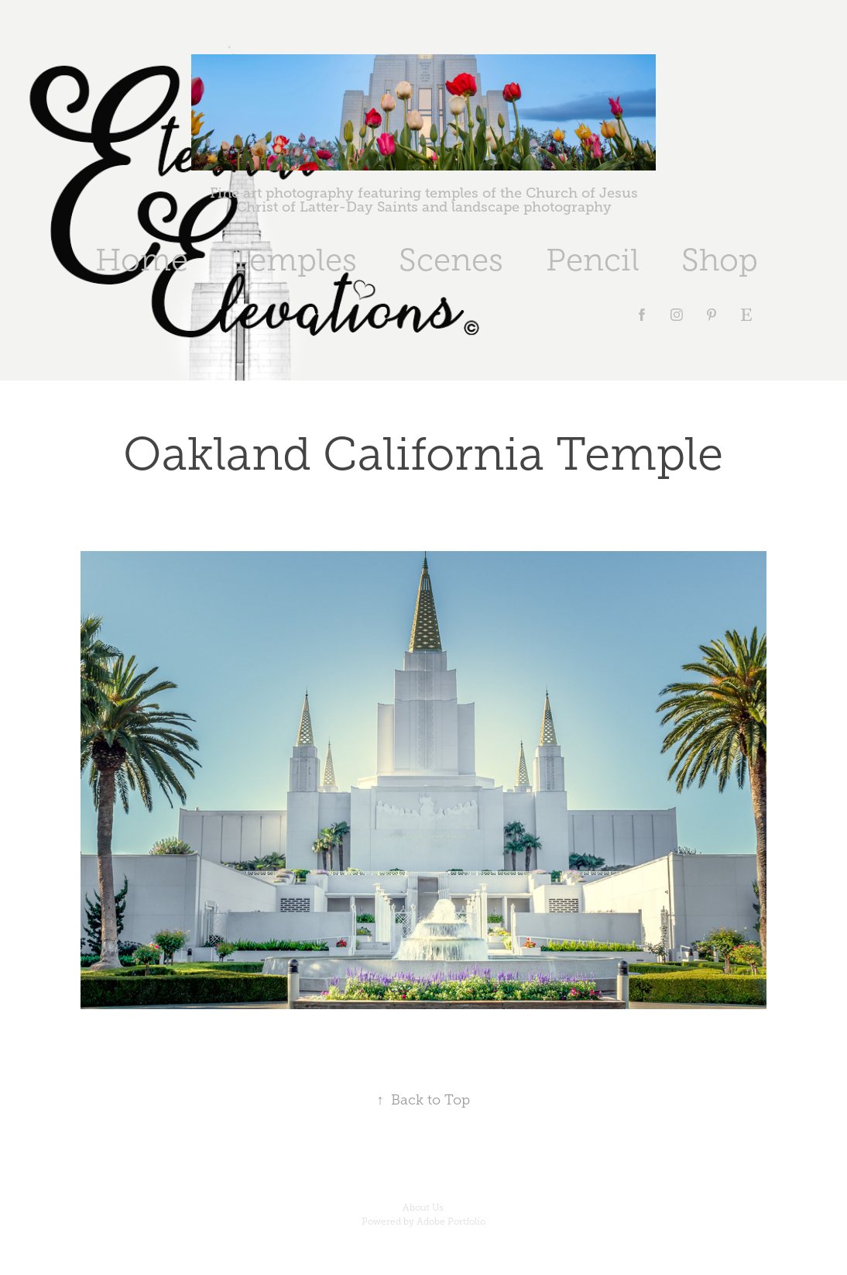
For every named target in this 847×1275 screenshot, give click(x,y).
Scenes (451, 260)
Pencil (593, 260)
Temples (294, 260)
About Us (423, 1207)
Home (141, 260)
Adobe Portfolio (451, 1221)
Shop (719, 260)
